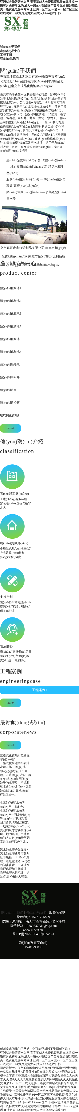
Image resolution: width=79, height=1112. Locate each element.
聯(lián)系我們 (36, 912)
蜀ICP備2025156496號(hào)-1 (33, 934)
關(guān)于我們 (12, 912)
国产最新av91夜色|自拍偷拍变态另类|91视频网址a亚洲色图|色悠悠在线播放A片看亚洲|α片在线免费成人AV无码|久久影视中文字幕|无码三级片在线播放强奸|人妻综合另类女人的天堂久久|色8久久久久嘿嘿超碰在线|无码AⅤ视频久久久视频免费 (39, 1075)
